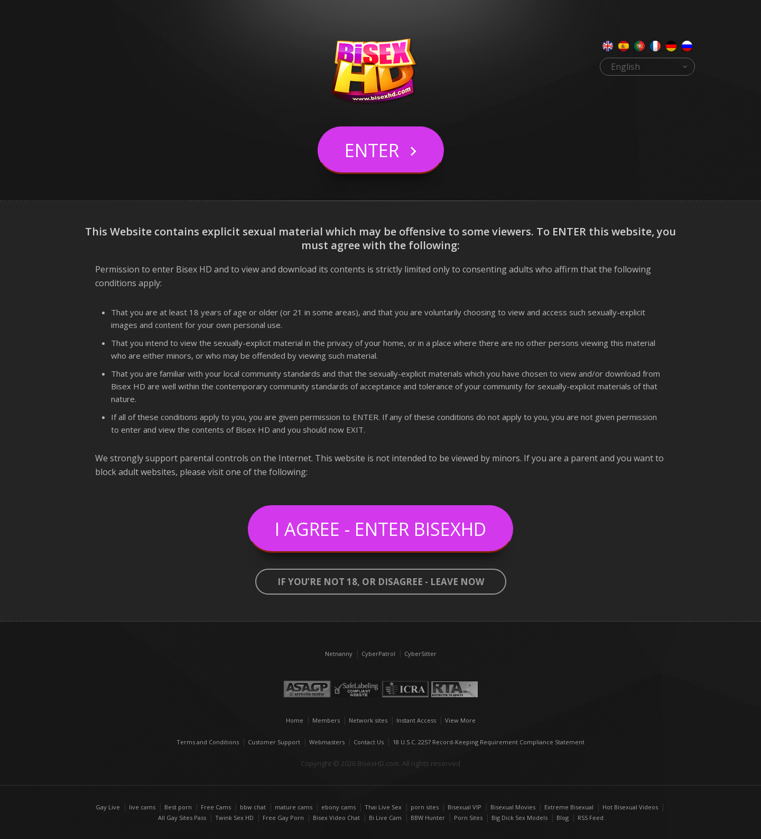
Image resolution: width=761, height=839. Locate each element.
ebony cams (338, 807)
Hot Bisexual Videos (630, 807)
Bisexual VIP (464, 807)
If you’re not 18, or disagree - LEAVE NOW (380, 582)
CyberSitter (420, 654)
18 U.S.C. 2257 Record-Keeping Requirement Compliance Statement (488, 742)
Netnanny (338, 654)
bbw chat (253, 807)
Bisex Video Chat (336, 818)
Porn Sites (468, 818)
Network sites (368, 720)
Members (326, 720)
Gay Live (108, 807)
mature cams (293, 807)
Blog (562, 818)
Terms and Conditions (208, 742)
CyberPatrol (378, 654)
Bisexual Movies (512, 807)
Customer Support (274, 742)
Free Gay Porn (283, 818)
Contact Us (369, 742)
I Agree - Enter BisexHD (380, 529)
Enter (372, 150)
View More (460, 720)
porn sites (425, 807)
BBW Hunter (428, 818)
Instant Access (416, 720)
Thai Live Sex (383, 807)
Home (294, 720)
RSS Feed (591, 818)
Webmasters (327, 742)
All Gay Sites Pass (182, 818)
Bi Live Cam (385, 818)
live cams (142, 807)
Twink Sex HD (234, 818)
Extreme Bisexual (568, 807)
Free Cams (216, 807)
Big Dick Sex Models (519, 818)
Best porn (178, 807)
